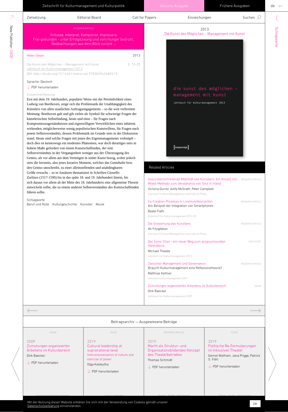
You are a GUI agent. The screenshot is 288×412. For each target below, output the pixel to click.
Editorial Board (89, 17)
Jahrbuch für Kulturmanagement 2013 (54, 68)
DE (273, 6)
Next (272, 364)
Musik (100, 204)
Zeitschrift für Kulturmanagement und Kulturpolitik (83, 6)
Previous (15, 364)
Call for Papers (144, 17)
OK (255, 404)
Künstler (86, 204)
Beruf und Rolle (38, 204)
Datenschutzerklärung (43, 406)
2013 (204, 31)
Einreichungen (199, 17)
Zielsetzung (36, 17)
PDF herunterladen (44, 87)
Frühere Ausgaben (235, 6)
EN (280, 6)
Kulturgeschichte (64, 204)
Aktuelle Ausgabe (174, 6)
